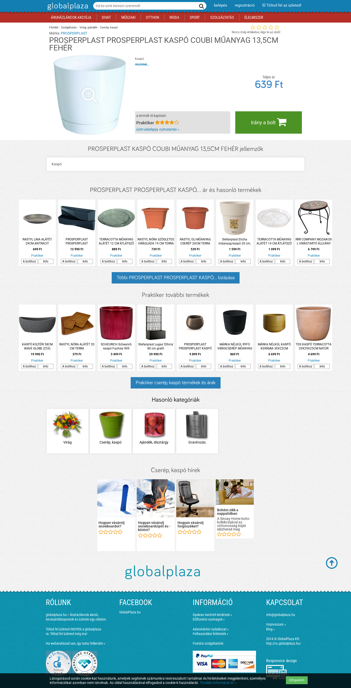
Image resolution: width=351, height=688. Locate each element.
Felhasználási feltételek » (210, 634)
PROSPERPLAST (74, 33)
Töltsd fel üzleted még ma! (68, 634)
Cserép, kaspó (109, 27)
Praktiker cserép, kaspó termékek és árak (176, 382)
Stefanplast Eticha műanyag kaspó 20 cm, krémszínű (235, 241)
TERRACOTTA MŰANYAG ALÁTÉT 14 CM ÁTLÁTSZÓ (274, 241)
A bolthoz (29, 261)
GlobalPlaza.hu (130, 612)
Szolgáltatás (69, 27)
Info (45, 261)
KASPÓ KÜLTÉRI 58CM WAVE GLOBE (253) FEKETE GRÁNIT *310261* (37, 346)
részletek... (142, 64)
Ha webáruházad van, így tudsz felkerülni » (75, 643)
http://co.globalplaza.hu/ (283, 643)
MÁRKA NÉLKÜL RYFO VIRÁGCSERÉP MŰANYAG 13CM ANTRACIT (234, 346)
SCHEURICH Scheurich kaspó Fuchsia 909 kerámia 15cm (116, 346)
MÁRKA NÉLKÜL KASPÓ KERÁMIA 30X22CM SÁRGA (274, 346)
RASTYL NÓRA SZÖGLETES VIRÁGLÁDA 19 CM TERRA (156, 241)
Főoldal (53, 27)
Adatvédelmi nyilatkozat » (211, 629)
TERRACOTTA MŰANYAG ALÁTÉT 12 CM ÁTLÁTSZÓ (116, 241)
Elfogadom (296, 680)
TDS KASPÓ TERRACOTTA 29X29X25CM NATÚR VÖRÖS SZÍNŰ (313, 346)
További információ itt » (218, 683)
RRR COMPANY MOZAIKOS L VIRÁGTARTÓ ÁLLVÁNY (314, 241)
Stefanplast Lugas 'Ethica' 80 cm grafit (155, 346)
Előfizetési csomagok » (209, 619)
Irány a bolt (268, 122)
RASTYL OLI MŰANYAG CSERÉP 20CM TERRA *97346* (195, 241)
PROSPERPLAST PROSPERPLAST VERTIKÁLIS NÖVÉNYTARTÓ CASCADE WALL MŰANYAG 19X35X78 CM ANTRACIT (77, 241)
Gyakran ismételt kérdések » (212, 615)
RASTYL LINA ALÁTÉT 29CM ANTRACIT (37, 241)
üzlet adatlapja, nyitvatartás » (157, 129)
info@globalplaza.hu (280, 615)
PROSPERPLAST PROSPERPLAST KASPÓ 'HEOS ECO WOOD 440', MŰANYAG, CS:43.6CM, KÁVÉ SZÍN (195, 346)
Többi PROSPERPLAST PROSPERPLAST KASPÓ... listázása (176, 277)
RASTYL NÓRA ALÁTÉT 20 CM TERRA (76, 346)
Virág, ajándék (88, 27)
